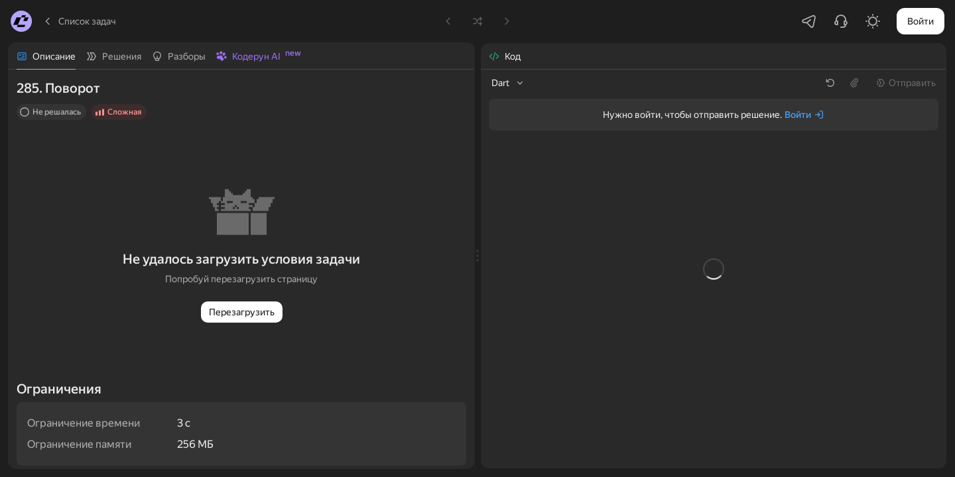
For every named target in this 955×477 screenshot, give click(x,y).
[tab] (46, 56)
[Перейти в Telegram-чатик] (809, 21)
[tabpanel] (241, 269)
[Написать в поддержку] (841, 21)
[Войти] (804, 114)
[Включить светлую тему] (873, 21)
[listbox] (508, 82)
